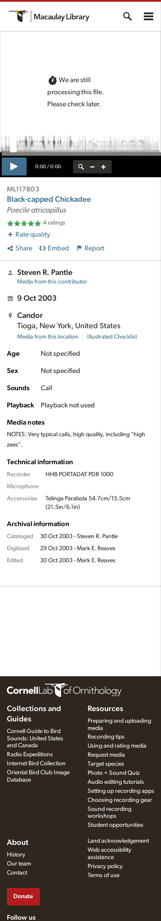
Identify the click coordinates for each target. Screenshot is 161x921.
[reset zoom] (81, 167)
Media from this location (48, 337)
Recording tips (106, 737)
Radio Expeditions (30, 755)
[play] (14, 166)
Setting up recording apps (121, 791)
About (17, 843)
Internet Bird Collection (36, 764)
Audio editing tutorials (116, 782)
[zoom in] (103, 167)
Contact (17, 873)
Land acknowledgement (118, 841)
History (16, 855)
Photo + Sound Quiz (114, 773)
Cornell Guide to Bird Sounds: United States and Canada (35, 738)
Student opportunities (115, 825)
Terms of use (103, 875)
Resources (105, 709)
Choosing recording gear (120, 800)
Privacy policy (105, 866)
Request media (106, 755)
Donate (23, 896)
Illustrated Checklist (112, 337)
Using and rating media (117, 746)
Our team (19, 864)
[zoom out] (92, 167)
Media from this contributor (52, 282)
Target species (106, 764)
